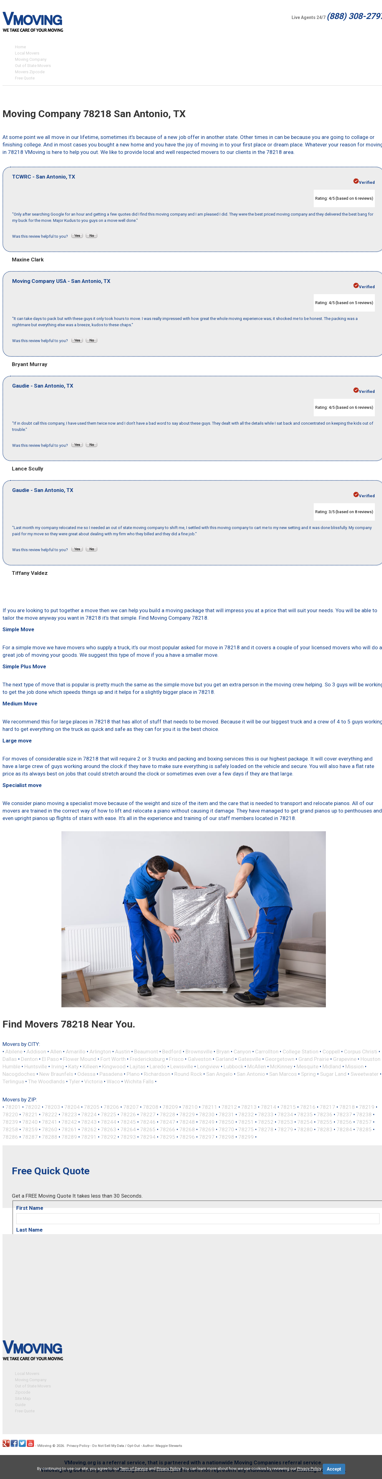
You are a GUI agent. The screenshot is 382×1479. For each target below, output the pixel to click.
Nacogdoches (18, 1074)
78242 (69, 1122)
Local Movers (27, 53)
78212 (229, 1107)
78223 (69, 1114)
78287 (30, 1137)
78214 (268, 1107)
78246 (148, 1122)
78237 (344, 1114)
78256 (344, 1122)
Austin (122, 1051)
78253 (285, 1122)
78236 (324, 1114)
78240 (30, 1122)
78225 (108, 1114)
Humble (11, 1066)
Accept (334, 1469)
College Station (300, 1051)
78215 (288, 1107)
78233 (265, 1114)
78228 (167, 1114)
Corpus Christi (360, 1051)
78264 (128, 1129)
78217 (327, 1107)
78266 (167, 1129)
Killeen (90, 1066)
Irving (57, 1066)
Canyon (242, 1051)
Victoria (93, 1081)
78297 (207, 1137)
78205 (91, 1107)
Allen (56, 1051)
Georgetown (279, 1059)
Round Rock (188, 1074)
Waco (113, 1081)
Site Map (23, 1395)
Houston (370, 1059)
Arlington (100, 1051)
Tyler (74, 1081)
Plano (133, 1074)
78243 (89, 1122)
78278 (265, 1129)
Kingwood (114, 1066)
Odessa (86, 1074)
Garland (224, 1059)
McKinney (281, 1066)
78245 (128, 1122)
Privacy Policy (78, 1443)
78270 (226, 1129)
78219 (367, 1107)
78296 (187, 1137)
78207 (131, 1107)
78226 (128, 1114)
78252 (265, 1122)
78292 (108, 1137)
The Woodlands (46, 1081)
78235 (305, 1114)
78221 (30, 1114)
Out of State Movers (33, 65)
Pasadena (111, 1074)
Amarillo (75, 1051)
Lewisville (181, 1066)
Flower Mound (79, 1059)
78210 (190, 1107)
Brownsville (199, 1051)
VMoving (44, 1443)
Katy (73, 1066)
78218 (347, 1107)
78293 (128, 1137)
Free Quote (25, 78)
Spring (308, 1074)
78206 (111, 1107)
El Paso (50, 1059)
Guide (20, 1402)
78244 (108, 1122)
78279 (285, 1129)
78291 (89, 1137)
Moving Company (30, 59)
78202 (33, 1107)
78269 (207, 1129)
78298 (226, 1137)
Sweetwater (365, 1074)
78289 (69, 1137)
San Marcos (283, 1074)
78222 (49, 1114)
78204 (72, 1107)
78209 (170, 1107)
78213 (249, 1107)
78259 (30, 1129)
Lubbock (233, 1066)
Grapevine (344, 1059)
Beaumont (146, 1051)
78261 (69, 1129)
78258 (10, 1129)
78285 (364, 1129)
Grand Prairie (313, 1059)
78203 (52, 1107)
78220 (10, 1114)
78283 (324, 1129)
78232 (246, 1114)
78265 (148, 1129)
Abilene (13, 1051)
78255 (324, 1122)
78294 (148, 1137)
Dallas (9, 1059)
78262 (89, 1129)
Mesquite (307, 1066)
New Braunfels (56, 1074)
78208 (150, 1107)
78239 (10, 1122)
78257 (364, 1122)
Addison (36, 1051)
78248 (187, 1122)
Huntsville (35, 1066)
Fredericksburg (147, 1059)
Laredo (158, 1066)
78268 (187, 1129)
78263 (108, 1129)
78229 (187, 1114)
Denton (29, 1059)
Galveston (199, 1059)
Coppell (331, 1051)
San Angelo (219, 1074)
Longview (208, 1066)
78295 (167, 1137)
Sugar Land (333, 1074)
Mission (354, 1066)
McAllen (256, 1066)
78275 (246, 1129)
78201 (13, 1107)
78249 (207, 1122)
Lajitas (138, 1066)
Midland (331, 1066)
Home (20, 47)
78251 (246, 1122)
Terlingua (13, 1081)
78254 (305, 1122)
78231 (226, 1114)
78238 (364, 1114)
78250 (226, 1122)
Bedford (171, 1051)
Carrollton (266, 1051)
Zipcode (22, 1389)
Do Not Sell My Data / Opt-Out (116, 1443)
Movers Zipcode (30, 71)
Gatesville (249, 1059)
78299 (246, 1137)
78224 (89, 1114)
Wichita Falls (139, 1081)
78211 (209, 1107)
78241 (49, 1122)
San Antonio (251, 1074)
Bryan (223, 1051)
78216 (308, 1107)
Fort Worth (113, 1059)
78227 (148, 1114)
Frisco (176, 1059)
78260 (49, 1129)
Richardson (157, 1074)
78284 (344, 1129)
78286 (10, 1137)
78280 (305, 1129)
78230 (207, 1114)
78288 (49, 1137)
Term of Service (134, 1468)
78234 (285, 1114)
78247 (167, 1122)
